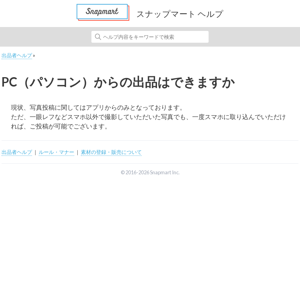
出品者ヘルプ (17, 55)
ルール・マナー (56, 152)
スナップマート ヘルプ (179, 13)
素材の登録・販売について (111, 152)
